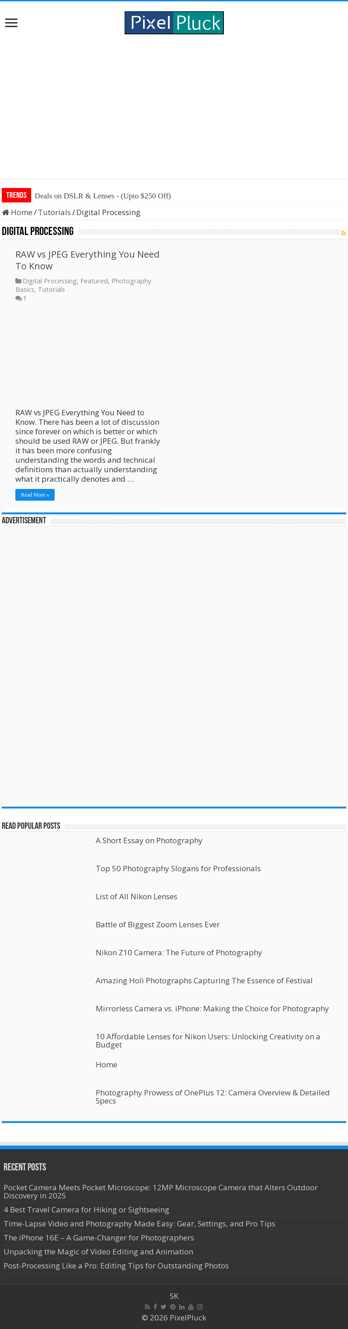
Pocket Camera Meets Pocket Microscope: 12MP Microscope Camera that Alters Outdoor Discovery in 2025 (161, 1191)
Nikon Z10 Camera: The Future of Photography (179, 952)
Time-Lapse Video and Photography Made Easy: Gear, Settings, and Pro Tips (139, 1223)
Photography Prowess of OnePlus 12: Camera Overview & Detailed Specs (213, 1096)
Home (17, 212)
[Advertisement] (174, 106)
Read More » (35, 495)
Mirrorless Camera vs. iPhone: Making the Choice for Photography (212, 1008)
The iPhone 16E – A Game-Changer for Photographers (100, 1237)
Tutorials (54, 212)
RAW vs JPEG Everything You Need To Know (87, 260)
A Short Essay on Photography (149, 840)
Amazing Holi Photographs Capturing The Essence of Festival (204, 980)
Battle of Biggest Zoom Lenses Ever (158, 924)
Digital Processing (50, 281)
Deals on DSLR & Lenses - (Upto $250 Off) (103, 196)
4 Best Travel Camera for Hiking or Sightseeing (86, 1209)
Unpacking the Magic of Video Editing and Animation (98, 1251)
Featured (94, 281)
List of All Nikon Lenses (136, 896)
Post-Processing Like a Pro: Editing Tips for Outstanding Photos (116, 1265)
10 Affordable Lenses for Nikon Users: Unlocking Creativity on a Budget (208, 1040)
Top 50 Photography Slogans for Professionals (178, 868)
